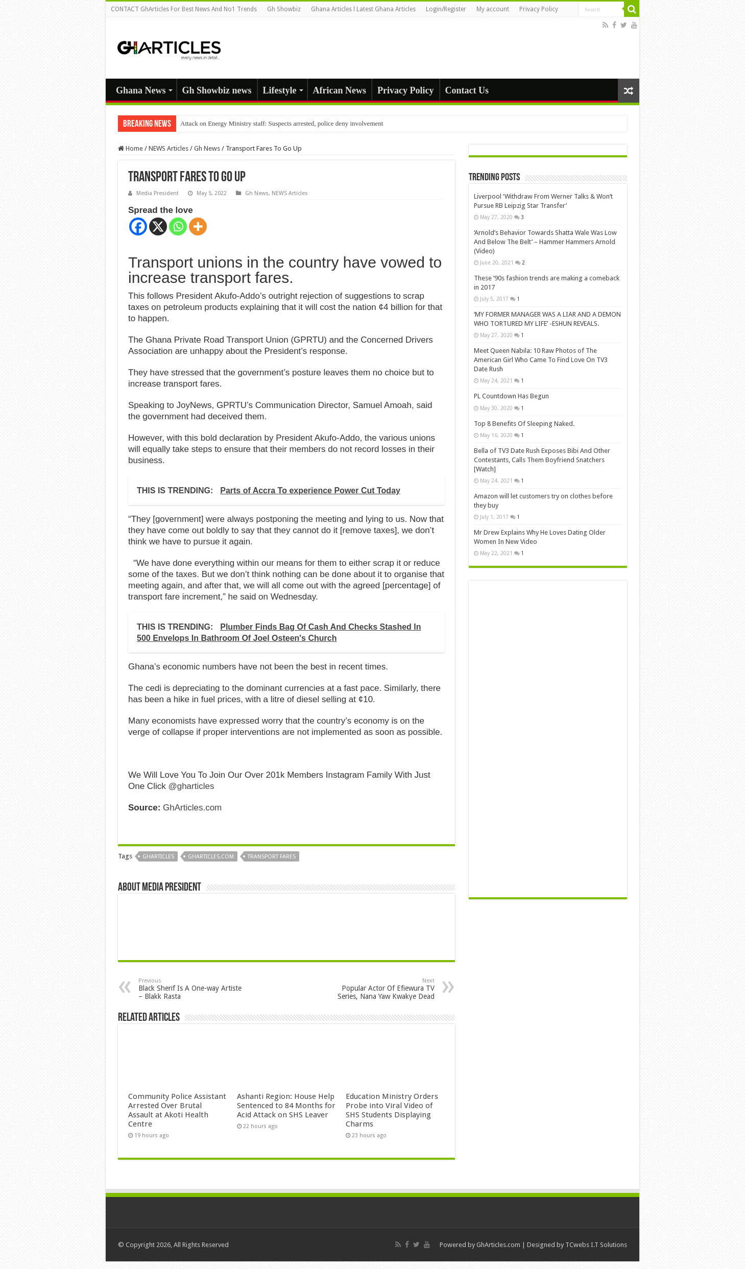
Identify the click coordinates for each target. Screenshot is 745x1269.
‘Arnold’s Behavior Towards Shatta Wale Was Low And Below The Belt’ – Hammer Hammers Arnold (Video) (545, 242)
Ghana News (141, 90)
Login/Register (446, 9)
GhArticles (158, 856)
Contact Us (467, 90)
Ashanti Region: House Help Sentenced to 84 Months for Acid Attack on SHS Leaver (286, 1105)
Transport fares (272, 856)
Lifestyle (280, 90)
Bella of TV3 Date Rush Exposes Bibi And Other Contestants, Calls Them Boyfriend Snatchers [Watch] (542, 460)
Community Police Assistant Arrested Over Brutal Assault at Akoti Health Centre (177, 1110)
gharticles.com (211, 856)
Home (130, 148)
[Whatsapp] (178, 226)
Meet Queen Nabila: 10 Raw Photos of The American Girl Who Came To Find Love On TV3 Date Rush (541, 360)
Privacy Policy (538, 9)
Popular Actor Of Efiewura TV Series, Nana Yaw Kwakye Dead (382, 988)
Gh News (207, 148)
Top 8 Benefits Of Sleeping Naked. (524, 423)
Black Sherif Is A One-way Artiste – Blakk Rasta (190, 988)
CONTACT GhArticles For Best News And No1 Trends (184, 9)
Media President (157, 193)
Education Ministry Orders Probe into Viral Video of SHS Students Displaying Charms (392, 1110)
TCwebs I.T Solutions (596, 1245)
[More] (198, 226)
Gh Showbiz (284, 9)
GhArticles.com (192, 807)
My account (492, 9)
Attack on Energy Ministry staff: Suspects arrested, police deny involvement (281, 123)
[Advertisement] (548, 739)
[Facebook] (138, 226)
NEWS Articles (168, 148)
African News (339, 90)
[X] (158, 226)
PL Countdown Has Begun (520, 396)
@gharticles (191, 786)
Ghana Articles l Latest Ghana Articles (363, 9)
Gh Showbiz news (217, 90)
